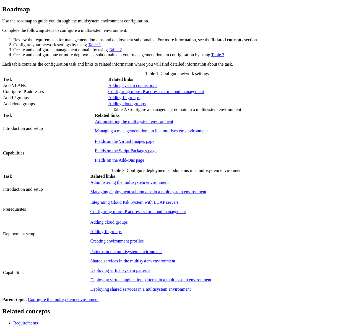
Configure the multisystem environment (63, 299)
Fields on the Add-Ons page (119, 160)
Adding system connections (132, 85)
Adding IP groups (124, 97)
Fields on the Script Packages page (126, 150)
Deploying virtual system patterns (120, 270)
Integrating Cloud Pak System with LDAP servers (134, 202)
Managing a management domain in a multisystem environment (151, 130)
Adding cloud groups (127, 103)
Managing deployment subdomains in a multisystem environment (148, 191)
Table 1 (94, 44)
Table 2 (115, 49)
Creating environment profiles (117, 241)
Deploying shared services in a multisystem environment (140, 289)
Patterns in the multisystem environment (126, 251)
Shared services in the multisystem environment (132, 261)
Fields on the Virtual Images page (124, 141)
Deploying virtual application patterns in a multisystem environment (151, 279)
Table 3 (217, 54)
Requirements (25, 323)
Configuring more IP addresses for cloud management (156, 91)
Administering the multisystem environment (134, 121)
